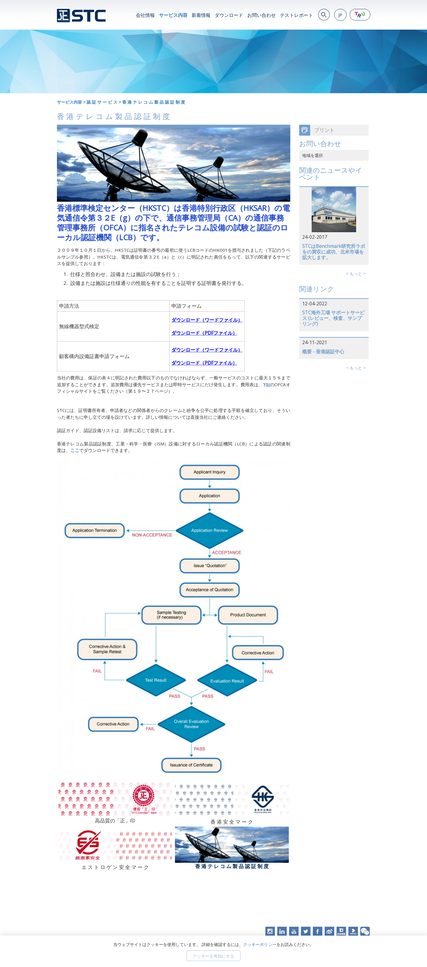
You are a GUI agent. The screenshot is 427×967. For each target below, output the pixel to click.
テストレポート (296, 15)
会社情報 (145, 15)
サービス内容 (173, 15)
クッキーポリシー (259, 944)
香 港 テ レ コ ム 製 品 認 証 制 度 (153, 102)
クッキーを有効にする (213, 956)
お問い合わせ (261, 15)
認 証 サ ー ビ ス (102, 102)
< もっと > (356, 273)
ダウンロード (229, 15)
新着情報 (201, 15)
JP (340, 15)
